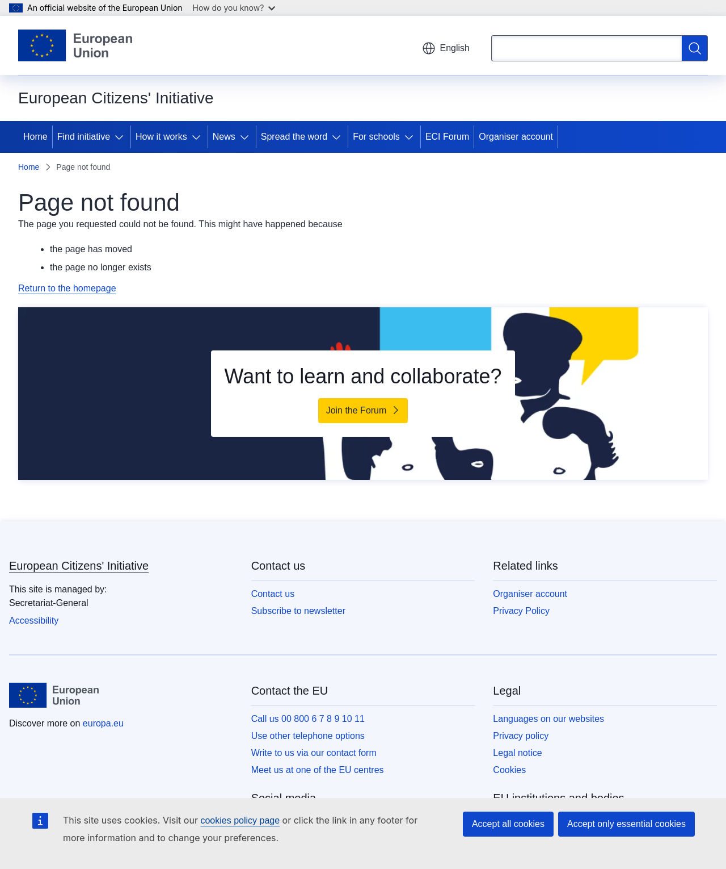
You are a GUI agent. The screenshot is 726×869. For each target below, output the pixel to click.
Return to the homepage (67, 288)
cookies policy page (240, 820)
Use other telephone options (308, 736)
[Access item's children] (121, 137)
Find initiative (83, 136)
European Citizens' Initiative (79, 565)
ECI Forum (447, 136)
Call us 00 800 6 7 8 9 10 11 (308, 719)
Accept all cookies (508, 824)
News (224, 136)
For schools (376, 136)
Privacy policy (520, 736)
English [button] (446, 48)
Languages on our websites (548, 719)
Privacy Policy (521, 611)
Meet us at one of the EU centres (317, 770)
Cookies (509, 770)
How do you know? (234, 7)
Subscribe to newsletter (298, 611)
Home (35, 136)
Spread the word (294, 136)
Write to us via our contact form (314, 753)
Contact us (272, 594)
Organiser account (516, 136)
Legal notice (517, 753)
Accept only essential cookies (626, 824)
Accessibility (33, 620)
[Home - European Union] (75, 45)
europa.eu (103, 723)
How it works (161, 136)
